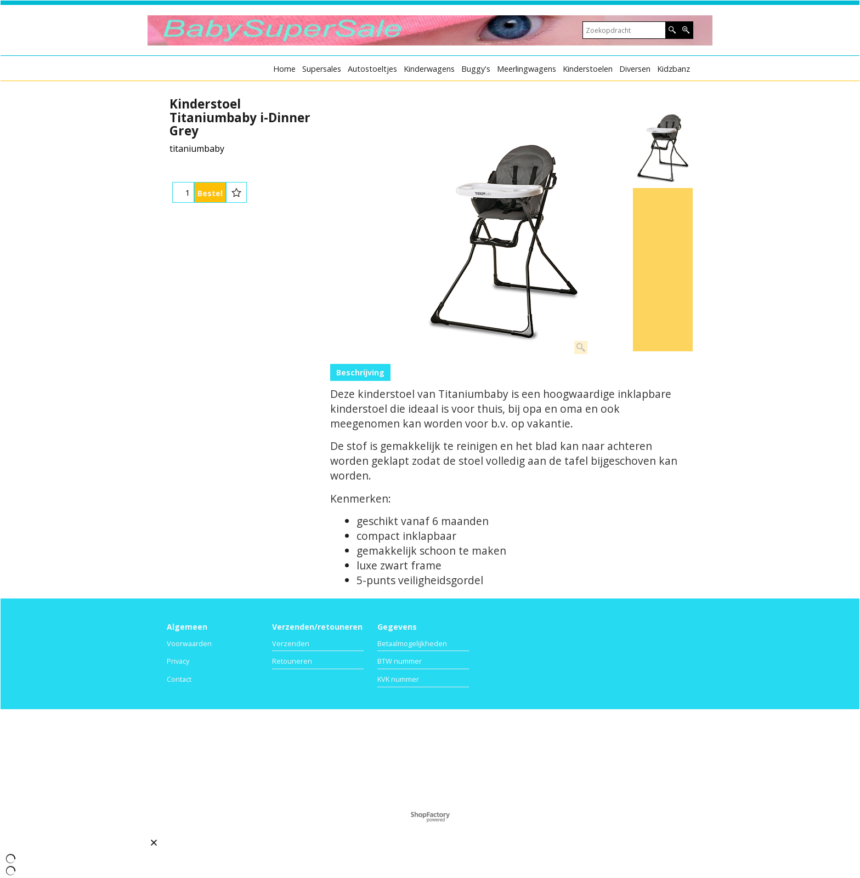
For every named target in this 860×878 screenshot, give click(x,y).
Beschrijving (360, 372)
